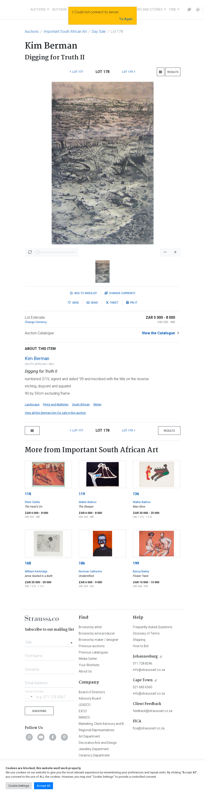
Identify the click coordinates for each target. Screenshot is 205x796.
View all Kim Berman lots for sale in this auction (55, 412)
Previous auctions (92, 646)
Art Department (89, 736)
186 (82, 563)
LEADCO (84, 705)
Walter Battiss (88, 502)
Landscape (32, 404)
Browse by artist (90, 627)
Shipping (139, 639)
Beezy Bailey (141, 571)
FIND (172, 9)
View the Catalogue (158, 333)
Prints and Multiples (56, 404)
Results (172, 72)
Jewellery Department (94, 749)
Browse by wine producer (97, 633)
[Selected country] (29, 697)
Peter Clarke (32, 502)
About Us (85, 671)
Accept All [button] (43, 785)
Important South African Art (65, 31)
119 (82, 494)
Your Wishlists (89, 665)
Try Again (126, 19)
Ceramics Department (94, 755)
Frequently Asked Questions (152, 627)
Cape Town (143, 680)
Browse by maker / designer (98, 639)
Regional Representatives (96, 730)
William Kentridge (36, 571)
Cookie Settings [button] (18, 785)
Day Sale (99, 31)
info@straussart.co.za (149, 670)
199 (136, 563)
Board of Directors (92, 692)
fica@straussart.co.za (148, 728)
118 (28, 494)
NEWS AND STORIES (148, 9)
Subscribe (39, 711)
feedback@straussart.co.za (152, 711)
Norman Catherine (90, 571)
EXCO (83, 711)
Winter (97, 404)
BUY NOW (60, 9)
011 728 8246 (142, 663)
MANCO (84, 717)
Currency (120, 293)
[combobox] (50, 641)
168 (28, 563)
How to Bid (140, 646)
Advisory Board (90, 698)
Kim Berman (37, 358)
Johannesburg (145, 656)
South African (81, 404)
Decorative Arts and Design (98, 742)
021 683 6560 (142, 687)
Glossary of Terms (146, 633)
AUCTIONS (38, 9)
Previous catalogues (93, 652)
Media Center (88, 658)
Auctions (32, 31)
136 (136, 494)
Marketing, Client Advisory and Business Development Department (125, 724)
